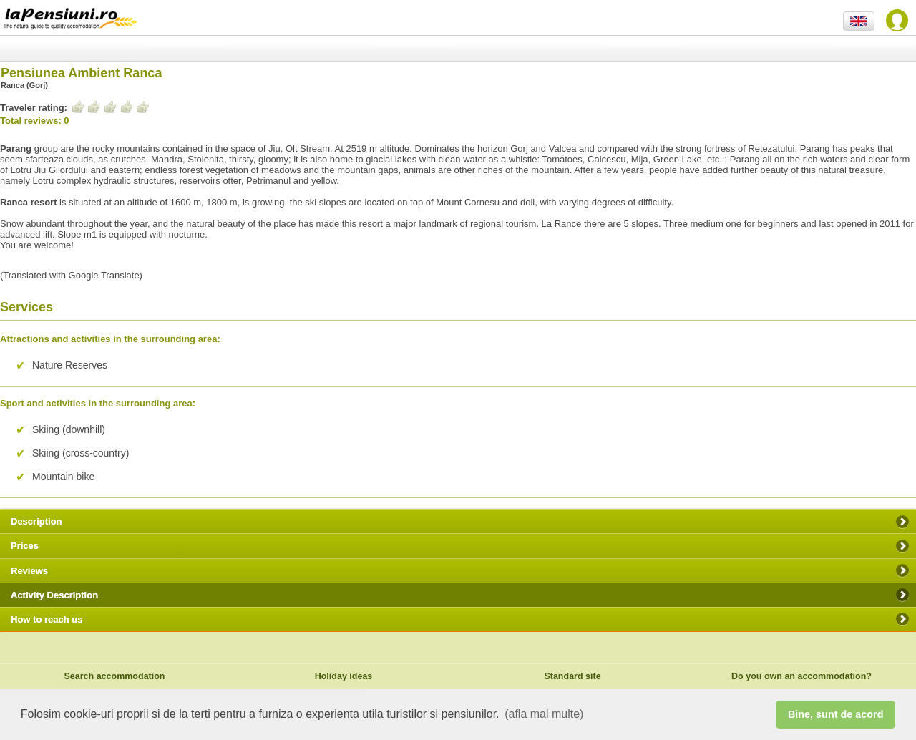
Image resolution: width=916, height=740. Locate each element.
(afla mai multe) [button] (544, 714)
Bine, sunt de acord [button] (836, 714)
